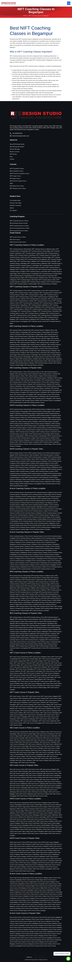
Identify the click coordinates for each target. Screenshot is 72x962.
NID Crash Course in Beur (42, 758)
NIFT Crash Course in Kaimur (31, 712)
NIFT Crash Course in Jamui (51, 714)
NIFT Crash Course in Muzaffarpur (24, 708)
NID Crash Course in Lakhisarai (36, 783)
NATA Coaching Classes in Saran (26, 459)
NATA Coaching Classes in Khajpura (25, 431)
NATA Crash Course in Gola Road (30, 823)
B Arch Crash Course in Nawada (53, 927)
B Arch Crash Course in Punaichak (35, 883)
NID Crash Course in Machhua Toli (52, 744)
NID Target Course (15, 178)
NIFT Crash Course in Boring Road (19, 656)
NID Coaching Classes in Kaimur (29, 390)
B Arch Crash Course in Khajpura (26, 898)
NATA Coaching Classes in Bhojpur (50, 479)
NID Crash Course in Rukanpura (45, 734)
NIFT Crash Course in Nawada (40, 706)
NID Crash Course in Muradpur (48, 742)
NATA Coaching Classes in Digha (26, 438)
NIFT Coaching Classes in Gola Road (37, 271)
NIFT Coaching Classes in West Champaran (27, 292)
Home (25, 15)
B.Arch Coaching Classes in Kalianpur (24, 515)
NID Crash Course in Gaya (17, 789)
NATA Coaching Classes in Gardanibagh (35, 436)
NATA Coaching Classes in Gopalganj (47, 475)
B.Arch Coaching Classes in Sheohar (27, 544)
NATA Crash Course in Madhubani (36, 856)
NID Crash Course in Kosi (32, 769)
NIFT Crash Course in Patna (18, 237)
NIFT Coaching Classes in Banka (46, 319)
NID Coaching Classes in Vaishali (48, 374)
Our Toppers (13, 210)
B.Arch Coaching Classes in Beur (37, 525)
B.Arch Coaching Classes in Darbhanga (36, 562)
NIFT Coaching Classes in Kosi (36, 290)
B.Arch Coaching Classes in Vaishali (51, 538)
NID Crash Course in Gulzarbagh (45, 752)
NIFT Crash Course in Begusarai (47, 721)
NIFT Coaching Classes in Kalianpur (48, 269)
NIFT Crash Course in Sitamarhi (35, 700)
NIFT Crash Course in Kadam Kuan (19, 675)
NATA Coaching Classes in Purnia (45, 463)
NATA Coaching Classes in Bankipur (49, 442)
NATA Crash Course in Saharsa (26, 850)
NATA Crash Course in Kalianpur (45, 821)
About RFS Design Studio (17, 144)
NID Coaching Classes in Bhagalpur (42, 398)
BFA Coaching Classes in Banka (45, 646)
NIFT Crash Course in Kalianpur (38, 675)
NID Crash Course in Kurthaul (18, 748)
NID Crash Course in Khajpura (39, 750)
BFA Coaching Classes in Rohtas (24, 627)
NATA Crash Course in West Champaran (20, 844)
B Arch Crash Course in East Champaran (30, 939)
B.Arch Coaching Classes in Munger (38, 552)
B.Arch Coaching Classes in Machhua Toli (27, 509)
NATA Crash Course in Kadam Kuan (26, 821)
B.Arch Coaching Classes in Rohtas (40, 546)
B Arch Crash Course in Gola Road (45, 898)
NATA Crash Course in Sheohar (41, 848)
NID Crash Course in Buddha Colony (36, 756)
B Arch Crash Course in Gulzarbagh (36, 900)
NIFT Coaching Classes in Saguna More (33, 253)
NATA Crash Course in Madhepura (50, 854)
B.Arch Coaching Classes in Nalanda (20, 550)
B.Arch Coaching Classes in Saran (31, 542)
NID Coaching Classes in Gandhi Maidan (50, 354)
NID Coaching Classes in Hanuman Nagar (39, 338)
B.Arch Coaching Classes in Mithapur (39, 504)
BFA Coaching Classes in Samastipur (37, 625)
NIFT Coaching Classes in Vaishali (49, 292)
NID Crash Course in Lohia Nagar (19, 746)
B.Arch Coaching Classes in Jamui (53, 558)
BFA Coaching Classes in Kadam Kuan (26, 596)
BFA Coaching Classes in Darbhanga (47, 642)
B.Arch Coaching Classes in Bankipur (26, 527)
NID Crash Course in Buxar (24, 792)
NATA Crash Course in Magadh (50, 842)
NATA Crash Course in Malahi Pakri (25, 813)
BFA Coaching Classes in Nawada (29, 629)
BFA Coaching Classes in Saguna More (33, 579)
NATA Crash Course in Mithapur (44, 813)
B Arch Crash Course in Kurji (18, 894)
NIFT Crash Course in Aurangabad (32, 723)
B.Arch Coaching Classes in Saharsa (20, 546)
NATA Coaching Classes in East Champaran (37, 477)
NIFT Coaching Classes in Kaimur (39, 309)
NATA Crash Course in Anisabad (35, 831)
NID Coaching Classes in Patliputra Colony (42, 330)
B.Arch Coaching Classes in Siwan (19, 540)
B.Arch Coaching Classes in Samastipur (48, 544)
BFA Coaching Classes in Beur (45, 606)
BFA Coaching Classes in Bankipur (31, 608)
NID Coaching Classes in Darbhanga (35, 396)
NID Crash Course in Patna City (33, 738)
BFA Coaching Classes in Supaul (34, 621)
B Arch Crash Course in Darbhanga (51, 939)
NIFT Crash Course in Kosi (33, 696)
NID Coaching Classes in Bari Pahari (20, 361)
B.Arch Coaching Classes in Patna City (20, 500)
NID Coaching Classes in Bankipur (25, 363)
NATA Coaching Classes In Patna (19, 225)
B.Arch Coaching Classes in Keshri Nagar (39, 517)
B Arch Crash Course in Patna (35, 927)
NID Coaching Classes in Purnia (37, 382)
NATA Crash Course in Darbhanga (34, 864)
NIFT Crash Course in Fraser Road (27, 681)
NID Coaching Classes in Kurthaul (35, 348)
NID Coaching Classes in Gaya (42, 394)
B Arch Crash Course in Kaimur (47, 933)
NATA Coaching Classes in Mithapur (28, 421)
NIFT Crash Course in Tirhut (17, 696)
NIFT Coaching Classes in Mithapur (26, 261)
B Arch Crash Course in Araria (48, 946)
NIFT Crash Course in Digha (45, 681)
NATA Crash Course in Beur (17, 831)
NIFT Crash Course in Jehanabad (34, 714)
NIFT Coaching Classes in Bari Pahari (28, 279)
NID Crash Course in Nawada (31, 779)
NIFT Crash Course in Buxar (43, 719)
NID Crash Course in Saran (51, 773)
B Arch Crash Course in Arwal (31, 946)
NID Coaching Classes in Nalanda (42, 384)
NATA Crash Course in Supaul (22, 846)
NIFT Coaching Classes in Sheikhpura (44, 296)
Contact (12, 159)
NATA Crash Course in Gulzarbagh (19, 825)
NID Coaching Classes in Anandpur (34, 365)
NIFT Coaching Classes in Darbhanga (48, 315)
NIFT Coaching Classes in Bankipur (36, 281)
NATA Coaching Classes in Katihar (25, 471)
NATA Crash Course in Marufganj (30, 815)
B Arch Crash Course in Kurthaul (53, 894)
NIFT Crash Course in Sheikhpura (19, 702)
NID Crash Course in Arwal (24, 796)
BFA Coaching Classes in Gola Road (37, 598)
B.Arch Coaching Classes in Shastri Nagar (40, 494)
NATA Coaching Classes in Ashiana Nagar (40, 444)
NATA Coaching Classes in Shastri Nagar (40, 411)
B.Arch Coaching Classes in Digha (51, 521)
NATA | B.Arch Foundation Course (19, 173)
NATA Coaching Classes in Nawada (34, 465)
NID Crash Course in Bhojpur (40, 792)
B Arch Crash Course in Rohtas (52, 925)
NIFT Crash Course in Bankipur (51, 685)
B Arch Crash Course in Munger (25, 931)
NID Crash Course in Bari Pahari (25, 758)
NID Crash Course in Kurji (36, 746)
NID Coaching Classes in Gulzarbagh (28, 354)
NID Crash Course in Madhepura (35, 781)
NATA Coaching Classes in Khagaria (38, 473)
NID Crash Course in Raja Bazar (49, 736)
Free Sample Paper (15, 200)
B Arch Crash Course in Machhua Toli (32, 892)
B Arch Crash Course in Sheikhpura (29, 923)
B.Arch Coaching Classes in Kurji (18, 511)
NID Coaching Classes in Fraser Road (41, 357)
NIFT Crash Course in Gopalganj (18, 716)
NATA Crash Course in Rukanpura (52, 804)
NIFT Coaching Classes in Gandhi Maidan (50, 273)
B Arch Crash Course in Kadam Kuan (40, 896)
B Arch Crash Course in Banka (44, 944)
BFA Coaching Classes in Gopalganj (35, 639)
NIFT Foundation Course (17, 168)
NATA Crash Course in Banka (24, 868)
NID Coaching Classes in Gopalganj (23, 394)
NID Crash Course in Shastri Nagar (26, 734)
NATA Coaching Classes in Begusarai (41, 481)
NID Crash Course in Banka (41, 794)
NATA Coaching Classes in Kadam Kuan (33, 429)
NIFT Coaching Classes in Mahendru (37, 263)
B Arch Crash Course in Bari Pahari (25, 906)
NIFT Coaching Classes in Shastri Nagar (39, 251)
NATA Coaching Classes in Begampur (20, 440)
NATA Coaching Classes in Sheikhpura (46, 459)
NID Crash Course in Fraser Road (53, 754)
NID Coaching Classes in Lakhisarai (40, 388)
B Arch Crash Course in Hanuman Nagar (24, 886)
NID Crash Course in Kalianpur (22, 750)
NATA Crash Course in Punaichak (26, 809)
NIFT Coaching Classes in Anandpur (47, 284)
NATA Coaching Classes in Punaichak (47, 415)
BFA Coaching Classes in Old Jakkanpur (35, 586)
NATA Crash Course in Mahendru (49, 815)
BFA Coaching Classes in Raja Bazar (25, 582)
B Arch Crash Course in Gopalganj (43, 937)
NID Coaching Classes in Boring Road (20, 330)
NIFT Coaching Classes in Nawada (29, 303)
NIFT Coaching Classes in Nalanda (49, 303)
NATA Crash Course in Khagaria (26, 860)
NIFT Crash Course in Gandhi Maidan (33, 679)
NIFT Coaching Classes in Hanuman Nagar (39, 257)
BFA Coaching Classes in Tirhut (18, 617)
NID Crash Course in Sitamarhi (34, 773)
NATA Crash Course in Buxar (52, 864)
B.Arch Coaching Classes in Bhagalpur (46, 564)
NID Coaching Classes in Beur (39, 361)
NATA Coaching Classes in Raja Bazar (25, 415)
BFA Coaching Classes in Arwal (37, 648)
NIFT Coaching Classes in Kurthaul (35, 267)
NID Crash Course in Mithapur (31, 742)
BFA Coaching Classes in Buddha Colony (31, 604)
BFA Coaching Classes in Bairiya (50, 608)
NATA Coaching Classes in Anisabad (29, 442)
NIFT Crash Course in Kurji (50, 671)
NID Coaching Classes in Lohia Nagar (28, 346)
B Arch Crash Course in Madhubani (44, 931)
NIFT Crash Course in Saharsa (25, 704)
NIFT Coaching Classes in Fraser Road (43, 275)
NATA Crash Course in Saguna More (20, 806)
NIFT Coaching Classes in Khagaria (27, 311)
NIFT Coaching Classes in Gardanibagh (21, 275)
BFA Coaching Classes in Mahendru (37, 590)
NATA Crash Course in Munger (18, 856)
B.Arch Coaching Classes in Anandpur (40, 529)
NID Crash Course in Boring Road (19, 731)
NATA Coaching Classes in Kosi (36, 453)
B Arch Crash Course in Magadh (51, 917)
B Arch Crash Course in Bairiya (48, 908)
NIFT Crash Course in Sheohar (37, 702)
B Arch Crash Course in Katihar (30, 933)
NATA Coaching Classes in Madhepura (47, 467)
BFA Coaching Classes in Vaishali (48, 619)
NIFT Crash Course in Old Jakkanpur (52, 665)
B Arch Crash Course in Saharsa (34, 925)
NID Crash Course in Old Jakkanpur (44, 740)
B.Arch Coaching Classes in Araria (46, 569)
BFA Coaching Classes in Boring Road (20, 575)
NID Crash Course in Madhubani (18, 783)
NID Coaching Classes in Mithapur (26, 342)
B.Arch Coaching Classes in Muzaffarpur (41, 550)
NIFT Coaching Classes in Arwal (37, 321)
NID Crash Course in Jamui (35, 787)
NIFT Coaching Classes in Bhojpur (34, 317)
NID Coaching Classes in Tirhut (18, 371)
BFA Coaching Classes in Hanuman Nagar (39, 584)
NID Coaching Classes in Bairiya (44, 363)
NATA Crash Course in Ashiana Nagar (37, 833)
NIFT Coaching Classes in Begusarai (26, 319)
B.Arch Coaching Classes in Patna (19, 228)
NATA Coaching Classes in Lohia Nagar (34, 425)
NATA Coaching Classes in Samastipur (37, 461)
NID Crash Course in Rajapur (31, 736)
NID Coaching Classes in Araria (35, 402)
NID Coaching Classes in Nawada (23, 384)
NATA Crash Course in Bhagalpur (36, 866)
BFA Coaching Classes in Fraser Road (42, 602)
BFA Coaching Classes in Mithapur (26, 588)
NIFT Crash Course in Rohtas (42, 704)
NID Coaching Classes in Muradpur (46, 342)
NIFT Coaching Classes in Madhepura (38, 305)
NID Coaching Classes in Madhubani (20, 388)
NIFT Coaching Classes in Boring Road (20, 249)
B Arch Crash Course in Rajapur (46, 881)
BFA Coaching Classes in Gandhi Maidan (50, 600)
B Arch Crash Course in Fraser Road (49, 902)
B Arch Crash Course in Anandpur (37, 910)
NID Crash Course (15, 239)
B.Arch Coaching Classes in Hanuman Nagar (44, 500)
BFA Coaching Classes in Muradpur (46, 588)
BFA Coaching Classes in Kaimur (35, 635)
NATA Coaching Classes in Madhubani (36, 469)
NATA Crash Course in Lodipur (18, 819)
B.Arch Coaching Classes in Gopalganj (20, 560)
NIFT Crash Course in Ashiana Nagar (36, 687)
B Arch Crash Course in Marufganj (43, 890)
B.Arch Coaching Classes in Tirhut (19, 536)
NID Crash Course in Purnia (50, 777)
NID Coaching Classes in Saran (24, 378)
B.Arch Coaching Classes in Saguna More (34, 496)
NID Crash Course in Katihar (53, 783)
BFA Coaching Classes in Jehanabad (46, 637)
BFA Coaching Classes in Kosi (36, 617)
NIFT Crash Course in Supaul (18, 700)
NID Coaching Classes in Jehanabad (37, 392)
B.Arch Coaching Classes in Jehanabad (32, 558)
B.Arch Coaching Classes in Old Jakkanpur (41, 502)
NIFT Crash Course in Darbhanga (26, 719)
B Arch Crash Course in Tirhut (18, 917)
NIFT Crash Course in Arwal (50, 723)
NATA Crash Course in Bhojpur (18, 866)
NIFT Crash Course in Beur (17, 685)
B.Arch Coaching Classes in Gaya (41, 560)
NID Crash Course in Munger (52, 781)
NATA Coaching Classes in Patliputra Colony (44, 409)
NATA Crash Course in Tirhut (17, 842)
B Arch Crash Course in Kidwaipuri (19, 896)
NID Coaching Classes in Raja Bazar (25, 336)
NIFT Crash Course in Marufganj (24, 669)
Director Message (15, 149)
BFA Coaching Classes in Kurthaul (35, 594)
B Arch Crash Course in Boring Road (19, 877)
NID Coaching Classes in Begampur (52, 359)
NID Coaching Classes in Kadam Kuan (26, 350)
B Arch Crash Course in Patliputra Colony (41, 877)
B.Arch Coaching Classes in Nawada (49, 548)
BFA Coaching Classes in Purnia (42, 627)
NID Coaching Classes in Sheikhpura (44, 378)
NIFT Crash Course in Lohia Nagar (32, 671)
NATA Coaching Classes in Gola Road (46, 431)
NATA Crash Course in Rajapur (39, 806)
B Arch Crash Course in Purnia (18, 927)
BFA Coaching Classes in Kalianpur (47, 596)
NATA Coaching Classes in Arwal (51, 483)
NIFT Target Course (15, 176)
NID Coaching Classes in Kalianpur (47, 350)
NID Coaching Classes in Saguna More (33, 334)
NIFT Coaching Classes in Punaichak (46, 255)
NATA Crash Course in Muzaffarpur (30, 854)
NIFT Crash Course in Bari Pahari (52, 683)
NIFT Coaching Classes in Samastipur (37, 298)
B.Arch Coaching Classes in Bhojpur (25, 564)
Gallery (12, 208)
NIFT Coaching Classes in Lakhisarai (52, 307)
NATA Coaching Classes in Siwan (19, 457)
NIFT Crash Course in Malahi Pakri (19, 667)
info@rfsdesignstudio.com (20, 136)
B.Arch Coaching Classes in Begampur (44, 523)
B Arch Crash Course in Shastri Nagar (33, 879)
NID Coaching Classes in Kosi (35, 371)
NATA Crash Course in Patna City (45, 809)
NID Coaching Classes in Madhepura (33, 386)
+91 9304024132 (17, 133)
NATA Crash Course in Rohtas (44, 850)
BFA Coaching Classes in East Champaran (25, 642)
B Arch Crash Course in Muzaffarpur (38, 929)
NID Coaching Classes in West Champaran (26, 374)
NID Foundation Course (16, 171)
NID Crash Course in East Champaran (35, 789)
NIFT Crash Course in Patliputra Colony (40, 656)
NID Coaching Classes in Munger (53, 386)
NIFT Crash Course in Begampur (33, 683)
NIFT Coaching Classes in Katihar (19, 309)
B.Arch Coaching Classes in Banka (36, 567)
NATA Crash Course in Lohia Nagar (36, 817)
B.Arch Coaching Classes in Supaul (38, 540)
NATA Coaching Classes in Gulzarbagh (39, 434)
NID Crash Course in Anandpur (27, 762)
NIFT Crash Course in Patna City (41, 663)
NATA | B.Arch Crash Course (18, 242)
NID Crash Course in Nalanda (48, 779)
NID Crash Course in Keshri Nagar (26, 752)
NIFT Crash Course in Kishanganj (49, 712)
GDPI (11, 183)
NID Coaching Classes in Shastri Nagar (39, 332)
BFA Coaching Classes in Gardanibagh (20, 602)
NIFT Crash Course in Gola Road (24, 677)
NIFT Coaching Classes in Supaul (34, 294)
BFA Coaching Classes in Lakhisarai (46, 633)
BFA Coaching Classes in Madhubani (26, 633)
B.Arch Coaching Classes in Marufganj (32, 506)
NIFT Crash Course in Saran (53, 700)
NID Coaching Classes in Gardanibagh (20, 357)
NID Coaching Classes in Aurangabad (50, 400)
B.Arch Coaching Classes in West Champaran (28, 538)
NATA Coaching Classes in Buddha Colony (47, 438)
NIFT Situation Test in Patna (18, 188)
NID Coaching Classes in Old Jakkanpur (35, 340)
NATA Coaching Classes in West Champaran (27, 455)
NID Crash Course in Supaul (17, 773)
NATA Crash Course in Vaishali (40, 844)
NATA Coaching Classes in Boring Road (20, 409)
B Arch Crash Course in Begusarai (25, 944)
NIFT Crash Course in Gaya (35, 716)
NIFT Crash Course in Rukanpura (48, 658)
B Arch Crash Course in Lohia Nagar (52, 892)
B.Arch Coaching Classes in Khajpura (45, 515)
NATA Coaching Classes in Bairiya (19, 444)
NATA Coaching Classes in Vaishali (49, 455)
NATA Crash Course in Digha (47, 827)
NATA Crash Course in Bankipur (53, 831)
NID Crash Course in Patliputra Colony (39, 731)
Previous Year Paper (15, 203)
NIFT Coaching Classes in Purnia (43, 301)
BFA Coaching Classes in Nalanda (48, 629)
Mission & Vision (14, 151)
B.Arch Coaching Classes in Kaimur (19, 556)
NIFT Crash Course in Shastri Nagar (28, 658)
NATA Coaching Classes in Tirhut (18, 453)
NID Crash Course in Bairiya (40, 760)
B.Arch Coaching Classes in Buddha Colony (21, 523)
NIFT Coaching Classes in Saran (24, 296)
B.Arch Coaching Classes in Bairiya (46, 527)
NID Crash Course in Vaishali (37, 771)
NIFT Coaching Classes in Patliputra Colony (43, 249)
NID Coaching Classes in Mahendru (37, 344)
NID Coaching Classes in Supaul (34, 376)
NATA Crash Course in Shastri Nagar (32, 804)
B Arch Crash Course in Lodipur (35, 894)
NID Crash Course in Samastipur (51, 775)
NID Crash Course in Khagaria (52, 785)
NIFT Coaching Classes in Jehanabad (48, 311)
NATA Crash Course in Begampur (33, 829)
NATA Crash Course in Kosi (33, 842)
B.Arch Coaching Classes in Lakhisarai (28, 554)
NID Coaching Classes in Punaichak (45, 336)
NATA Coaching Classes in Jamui (27, 475)
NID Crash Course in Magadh (48, 769)
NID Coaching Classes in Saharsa (51, 380)
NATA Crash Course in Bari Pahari (52, 829)
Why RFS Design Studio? (17, 146)
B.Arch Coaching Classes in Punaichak (47, 498)
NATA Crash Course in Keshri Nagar (49, 823)
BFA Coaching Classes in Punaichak (45, 582)
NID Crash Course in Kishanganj (34, 785)
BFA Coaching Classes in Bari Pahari (26, 606)
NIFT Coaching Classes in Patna (19, 220)
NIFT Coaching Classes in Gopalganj (35, 313)
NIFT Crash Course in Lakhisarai (48, 710)
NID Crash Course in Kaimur (17, 785)
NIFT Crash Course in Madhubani (29, 710)
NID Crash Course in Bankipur (24, 760)
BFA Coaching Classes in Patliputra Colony (42, 575)
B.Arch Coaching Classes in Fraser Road (30, 521)
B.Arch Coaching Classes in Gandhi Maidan (34, 519)
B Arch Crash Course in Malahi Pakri (37, 888)
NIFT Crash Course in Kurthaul (32, 673)
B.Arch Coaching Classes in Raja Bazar (25, 498)
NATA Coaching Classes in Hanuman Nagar (39, 417)
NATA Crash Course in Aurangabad (42, 868)
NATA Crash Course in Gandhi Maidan (39, 825)
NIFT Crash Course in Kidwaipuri (50, 673)
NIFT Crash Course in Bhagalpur (29, 721)
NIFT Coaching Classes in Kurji (48, 265)
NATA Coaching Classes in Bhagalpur (20, 481)
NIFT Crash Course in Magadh (49, 696)
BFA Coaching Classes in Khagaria (26, 637)
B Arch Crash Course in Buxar (18, 941)
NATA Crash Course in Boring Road (19, 802)
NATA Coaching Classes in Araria (19, 485)
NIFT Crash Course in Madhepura (44, 708)
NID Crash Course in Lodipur (52, 746)
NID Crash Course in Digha (17, 756)
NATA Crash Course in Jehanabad (45, 860)
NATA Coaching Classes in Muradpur (49, 421)
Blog (11, 156)
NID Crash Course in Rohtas (34, 777)
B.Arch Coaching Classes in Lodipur (38, 511)
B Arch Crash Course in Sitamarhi (42, 921)
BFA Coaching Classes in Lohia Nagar (28, 592)
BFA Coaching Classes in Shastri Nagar (39, 577)
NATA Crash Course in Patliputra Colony (40, 802)
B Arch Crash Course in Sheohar (48, 923)
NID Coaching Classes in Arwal (18, 402)
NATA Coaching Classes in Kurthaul (42, 427)
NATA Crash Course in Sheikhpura (23, 848)
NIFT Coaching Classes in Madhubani (31, 307)
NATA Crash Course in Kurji (54, 817)
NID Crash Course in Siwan (53, 771)
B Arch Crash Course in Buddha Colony (36, 904)
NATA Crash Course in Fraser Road (28, 827)
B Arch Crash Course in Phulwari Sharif (46, 886)
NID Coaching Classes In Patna (19, 223)
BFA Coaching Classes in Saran (24, 623)
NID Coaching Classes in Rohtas (18, 382)
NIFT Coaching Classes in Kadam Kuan (27, 269)
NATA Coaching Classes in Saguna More (33, 413)
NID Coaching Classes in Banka (30, 400)
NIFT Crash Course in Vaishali (37, 698)
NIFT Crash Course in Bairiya (18, 687)
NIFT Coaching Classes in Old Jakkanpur (36, 259)
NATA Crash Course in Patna (27, 852)
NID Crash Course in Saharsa (18, 777)
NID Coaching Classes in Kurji (47, 346)
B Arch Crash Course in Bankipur (30, 908)
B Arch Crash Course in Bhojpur (35, 941)
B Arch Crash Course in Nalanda (19, 929)
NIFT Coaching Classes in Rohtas (24, 301)
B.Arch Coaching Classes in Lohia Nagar (50, 509)
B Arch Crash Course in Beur (44, 906)
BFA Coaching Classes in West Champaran (26, 619)
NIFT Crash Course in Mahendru (43, 669)
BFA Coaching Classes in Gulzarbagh (28, 600)
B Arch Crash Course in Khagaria (35, 935)
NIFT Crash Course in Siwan (54, 698)
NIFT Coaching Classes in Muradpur (47, 261)
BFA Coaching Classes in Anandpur (39, 610)
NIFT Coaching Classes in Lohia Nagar (28, 265)
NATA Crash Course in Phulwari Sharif (35, 811)
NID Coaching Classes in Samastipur (31, 380)
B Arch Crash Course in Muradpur (24, 890)
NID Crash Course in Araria (40, 796)
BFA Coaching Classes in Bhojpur (34, 644)
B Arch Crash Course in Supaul (23, 921)
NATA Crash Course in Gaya (46, 862)
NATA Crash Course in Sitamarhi (40, 846)
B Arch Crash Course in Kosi (34, 917)
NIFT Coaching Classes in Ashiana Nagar (25, 284)
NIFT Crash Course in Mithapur (38, 667)
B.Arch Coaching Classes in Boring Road (21, 492)
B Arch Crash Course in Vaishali (40, 919)
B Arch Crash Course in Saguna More (27, 881)
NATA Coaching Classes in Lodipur (22, 427)
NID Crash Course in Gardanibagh (33, 754)
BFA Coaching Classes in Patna (19, 230)
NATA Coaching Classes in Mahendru (41, 423)
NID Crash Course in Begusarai (24, 794)
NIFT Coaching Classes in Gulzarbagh (28, 273)
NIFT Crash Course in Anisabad (33, 685)
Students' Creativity (15, 205)
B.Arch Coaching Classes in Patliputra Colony (45, 492)
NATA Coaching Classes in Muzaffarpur (25, 467)
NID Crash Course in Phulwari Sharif (24, 740)
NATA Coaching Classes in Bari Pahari (41, 440)
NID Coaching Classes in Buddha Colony (31, 359)
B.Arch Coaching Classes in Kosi (38, 536)
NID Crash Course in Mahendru (33, 744)
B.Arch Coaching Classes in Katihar (49, 554)
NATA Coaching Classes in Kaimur (45, 471)
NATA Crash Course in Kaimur (41, 858)
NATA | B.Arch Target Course (18, 181)
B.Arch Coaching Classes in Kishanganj (40, 556)
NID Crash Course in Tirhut (17, 769)
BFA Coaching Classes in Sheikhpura (44, 623)
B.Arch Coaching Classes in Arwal (26, 569)
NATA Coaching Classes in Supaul (38, 457)
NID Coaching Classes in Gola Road (36, 352)
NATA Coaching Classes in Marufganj (20, 423)
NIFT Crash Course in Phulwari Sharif (31, 665)
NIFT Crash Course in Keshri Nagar (43, 677)
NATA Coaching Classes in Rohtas (26, 463)
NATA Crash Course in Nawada (44, 852)
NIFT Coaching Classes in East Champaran (25, 315)
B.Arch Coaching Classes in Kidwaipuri (31, 513)
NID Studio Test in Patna (17, 186)
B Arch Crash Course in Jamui (25, 937)
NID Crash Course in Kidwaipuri (35, 748)
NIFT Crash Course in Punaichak (23, 663)
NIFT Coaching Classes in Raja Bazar (25, 255)
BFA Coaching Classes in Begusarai (26, 646)
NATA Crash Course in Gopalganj (28, 862)
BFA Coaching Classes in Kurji (47, 592)
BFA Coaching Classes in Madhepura (38, 631)
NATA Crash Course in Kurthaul (35, 819)
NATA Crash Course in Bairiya (18, 833)
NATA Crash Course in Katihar (24, 858)
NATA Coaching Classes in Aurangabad (30, 483)
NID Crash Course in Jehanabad (18, 787)
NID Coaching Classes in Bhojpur (23, 398)
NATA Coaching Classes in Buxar (31, 479)
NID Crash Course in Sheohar (34, 775)
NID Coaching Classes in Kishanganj (49, 390)
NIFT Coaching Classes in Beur (47, 279)
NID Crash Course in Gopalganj (52, 787)
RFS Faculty (13, 154)
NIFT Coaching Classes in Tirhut (18, 290)
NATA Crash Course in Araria (27, 871)
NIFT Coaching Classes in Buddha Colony (36, 277)
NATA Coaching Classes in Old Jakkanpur (36, 419)
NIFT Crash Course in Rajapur (35, 661)
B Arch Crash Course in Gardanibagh (29, 902)
